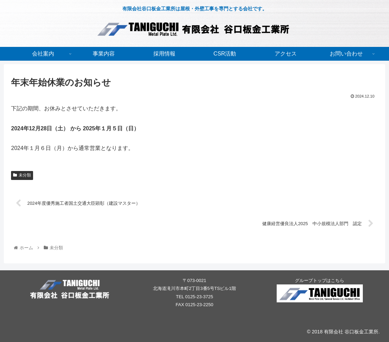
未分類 (22, 175)
